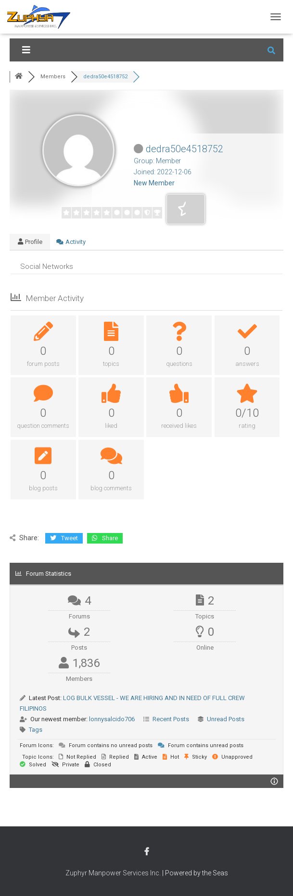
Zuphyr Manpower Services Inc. (113, 873)
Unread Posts (225, 719)
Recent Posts (171, 719)
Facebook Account (147, 852)
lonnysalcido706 (112, 719)
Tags (35, 729)
